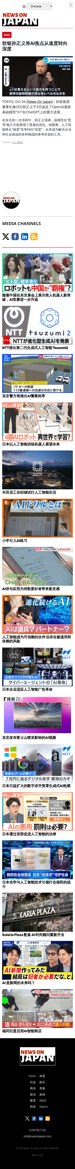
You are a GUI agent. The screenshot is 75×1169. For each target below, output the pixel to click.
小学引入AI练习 (14, 540)
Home (32, 1076)
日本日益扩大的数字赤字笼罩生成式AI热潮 (36, 785)
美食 (42, 1088)
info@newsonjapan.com (37, 1136)
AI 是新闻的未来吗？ (18, 982)
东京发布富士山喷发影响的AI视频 (29, 737)
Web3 (42, 1100)
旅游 (42, 1094)
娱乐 (42, 1082)
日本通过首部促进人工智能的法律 (29, 834)
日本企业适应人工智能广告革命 (27, 689)
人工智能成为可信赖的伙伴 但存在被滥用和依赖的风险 (36, 639)
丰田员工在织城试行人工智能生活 (29, 492)
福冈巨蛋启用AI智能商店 (22, 1031)
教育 (33, 1100)
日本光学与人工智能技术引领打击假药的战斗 (36, 884)
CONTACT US (37, 1130)
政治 (33, 1094)
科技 (33, 1106)
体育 (42, 1076)
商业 (33, 1088)
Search (43, 1106)
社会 (33, 1082)
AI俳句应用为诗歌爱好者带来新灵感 (31, 588)
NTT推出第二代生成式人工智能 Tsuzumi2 (35, 347)
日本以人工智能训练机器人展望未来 (31, 444)
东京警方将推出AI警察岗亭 (23, 396)
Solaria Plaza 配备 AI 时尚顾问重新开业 (33, 934)
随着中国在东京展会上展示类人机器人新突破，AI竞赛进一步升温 (36, 297)
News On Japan (40, 101)
